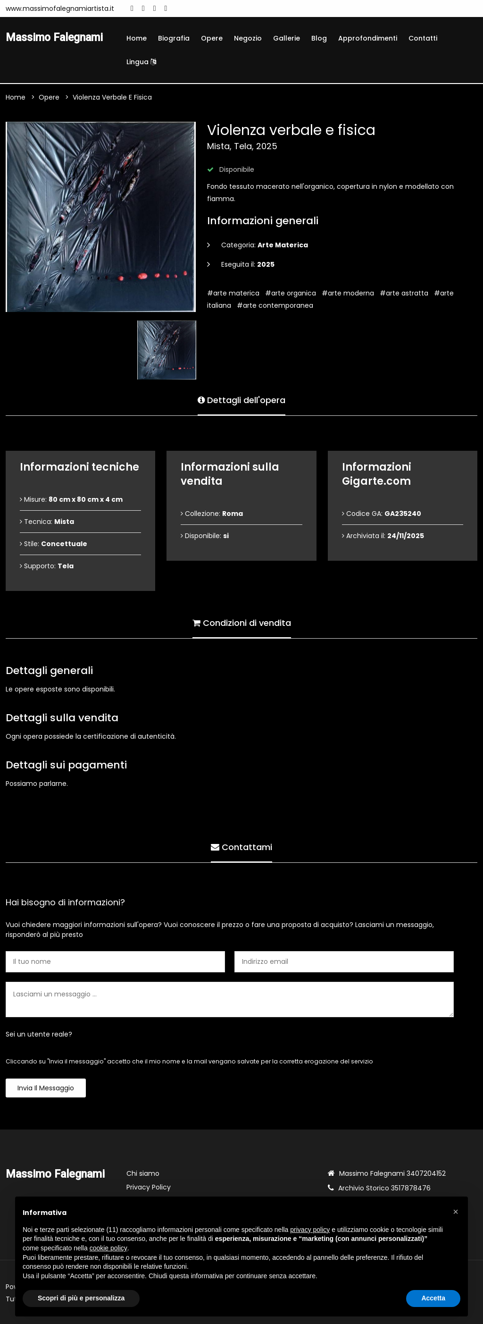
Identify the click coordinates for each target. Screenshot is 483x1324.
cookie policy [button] (108, 1248)
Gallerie (286, 38)
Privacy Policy (148, 1187)
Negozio (248, 38)
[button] (455, 1211)
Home (136, 38)
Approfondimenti (367, 38)
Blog (319, 38)
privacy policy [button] (310, 1229)
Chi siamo (142, 1173)
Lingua (141, 62)
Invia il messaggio (45, 1088)
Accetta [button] (433, 1298)
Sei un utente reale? (39, 1034)
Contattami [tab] (241, 846)
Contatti (422, 38)
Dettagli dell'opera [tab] (241, 399)
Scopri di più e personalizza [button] (81, 1298)
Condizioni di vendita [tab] (241, 622)
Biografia (174, 38)
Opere (212, 38)
